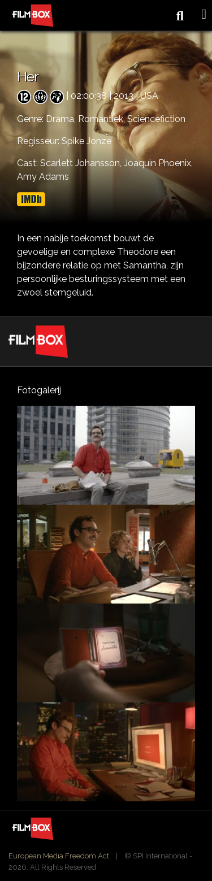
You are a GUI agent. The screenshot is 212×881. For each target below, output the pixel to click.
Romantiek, (102, 119)
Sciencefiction (156, 119)
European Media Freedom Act (58, 856)
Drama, (62, 119)
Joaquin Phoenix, (158, 163)
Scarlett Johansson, (82, 163)
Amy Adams (43, 176)
